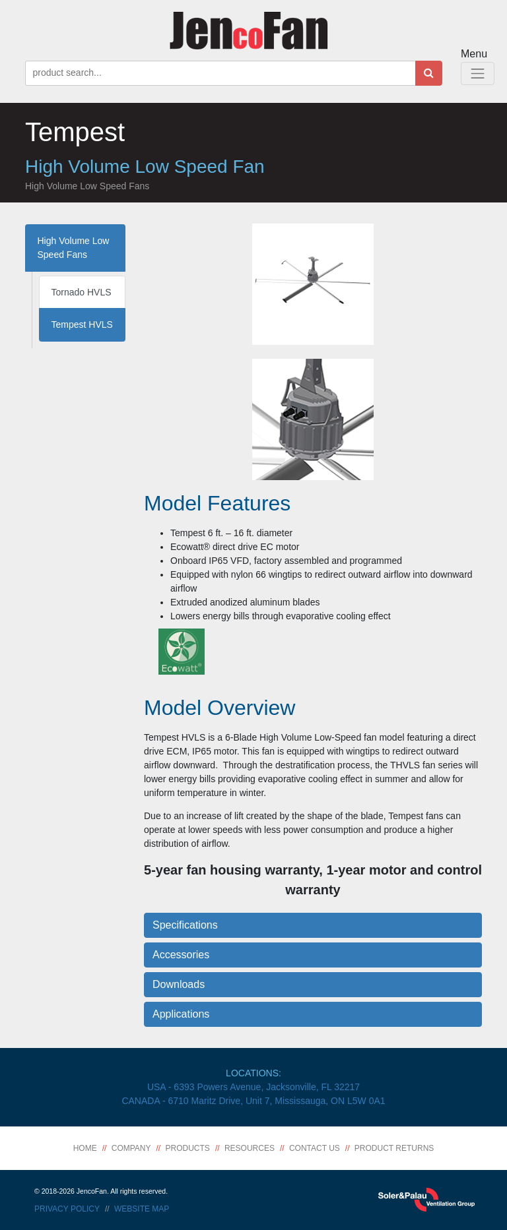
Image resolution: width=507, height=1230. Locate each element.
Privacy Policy (67, 1209)
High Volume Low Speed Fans (74, 247)
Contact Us (314, 1148)
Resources (249, 1148)
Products (188, 1148)
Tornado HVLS (81, 292)
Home (85, 1148)
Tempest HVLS (82, 324)
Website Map (141, 1209)
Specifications (185, 925)
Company (131, 1148)
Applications (180, 1014)
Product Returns (394, 1148)
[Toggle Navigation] (477, 73)
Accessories (180, 954)
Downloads (178, 984)
